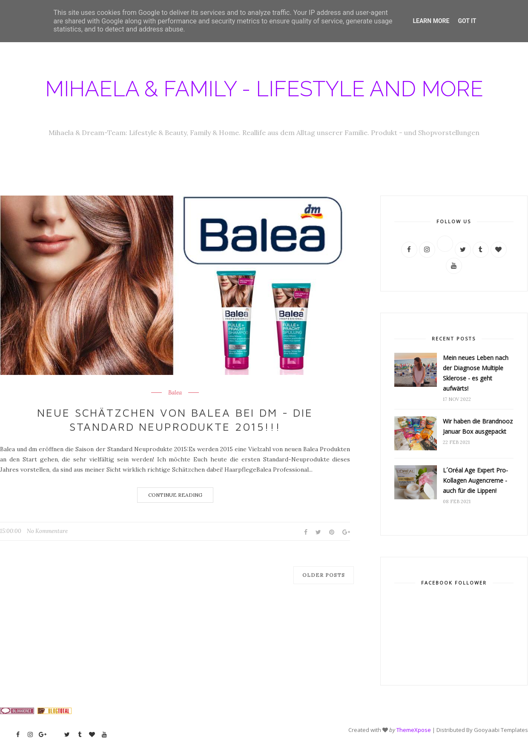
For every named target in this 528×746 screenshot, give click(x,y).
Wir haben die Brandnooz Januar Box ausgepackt (478, 426)
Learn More (431, 20)
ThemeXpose (413, 730)
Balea (175, 392)
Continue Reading (175, 495)
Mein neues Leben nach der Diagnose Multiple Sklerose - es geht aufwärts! (475, 373)
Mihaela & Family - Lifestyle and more (264, 88)
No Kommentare (47, 531)
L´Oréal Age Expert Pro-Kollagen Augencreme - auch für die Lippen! (475, 480)
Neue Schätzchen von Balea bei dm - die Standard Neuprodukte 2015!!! (175, 419)
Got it (467, 20)
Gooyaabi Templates (501, 730)
